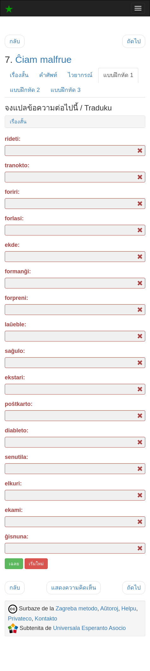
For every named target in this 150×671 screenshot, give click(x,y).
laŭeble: (15, 324)
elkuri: (13, 483)
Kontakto (46, 618)
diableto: (16, 430)
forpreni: (16, 298)
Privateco (20, 618)
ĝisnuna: (16, 536)
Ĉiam (26, 59)
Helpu (128, 608)
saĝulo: (15, 351)
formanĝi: (18, 271)
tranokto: (17, 165)
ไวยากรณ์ (80, 75)
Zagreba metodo (76, 608)
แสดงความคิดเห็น (73, 588)
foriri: (12, 192)
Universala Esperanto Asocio (89, 628)
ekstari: (15, 377)
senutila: (16, 457)
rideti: (13, 139)
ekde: (12, 245)
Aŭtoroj (109, 608)
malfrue (56, 59)
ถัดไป (134, 41)
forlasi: (14, 218)
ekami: (14, 510)
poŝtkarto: (19, 404)
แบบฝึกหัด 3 (66, 90)
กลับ (14, 41)
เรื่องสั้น (19, 75)
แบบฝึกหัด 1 (118, 75)
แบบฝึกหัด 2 (25, 90)
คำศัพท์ (48, 75)
